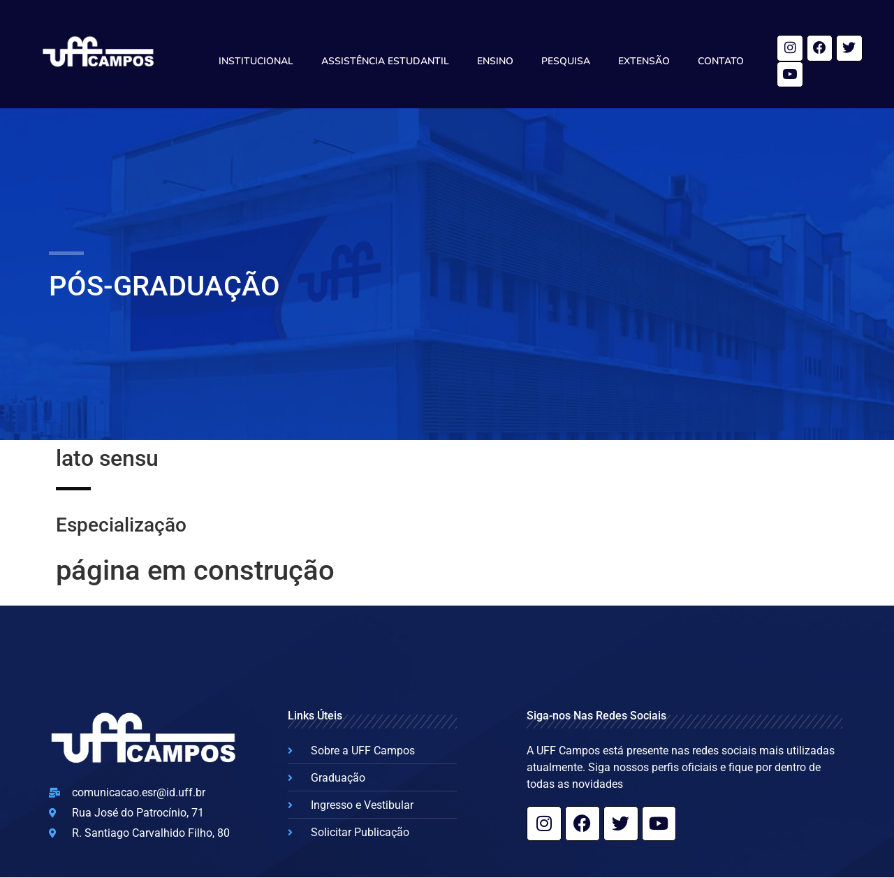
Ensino (495, 61)
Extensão (644, 61)
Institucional (256, 61)
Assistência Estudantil (385, 61)
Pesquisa (565, 61)
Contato (721, 61)
